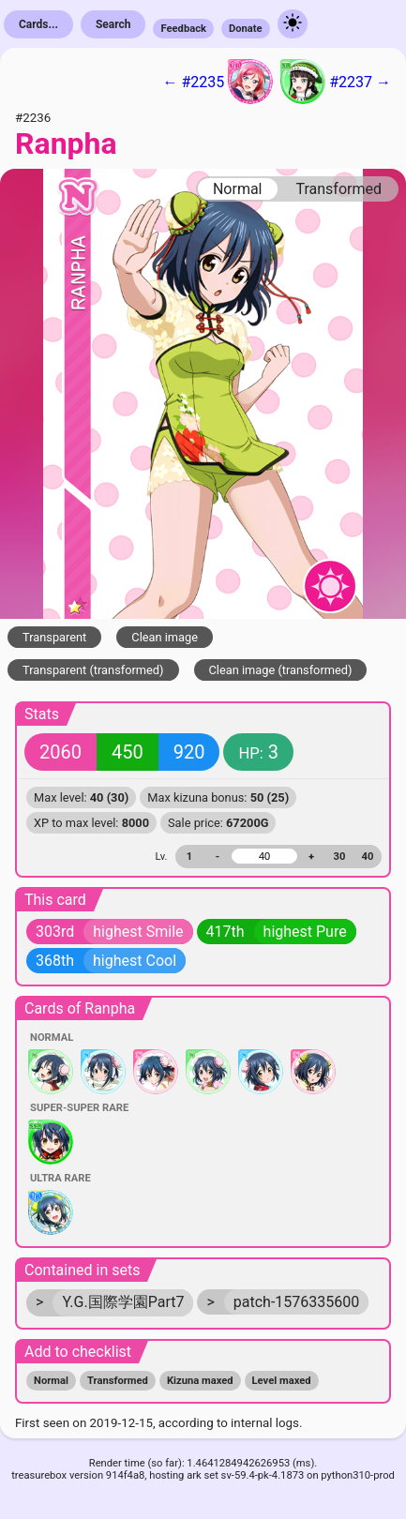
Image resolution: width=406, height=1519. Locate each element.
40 (368, 856)
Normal (238, 189)
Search (113, 24)
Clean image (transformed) (281, 670)
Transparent (54, 637)
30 (340, 856)
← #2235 (217, 81)
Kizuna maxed (200, 1381)
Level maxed (281, 1381)
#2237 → (335, 81)
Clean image (164, 637)
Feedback (183, 29)
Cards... (38, 24)
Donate (246, 29)
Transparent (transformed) (93, 670)
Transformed (338, 189)
